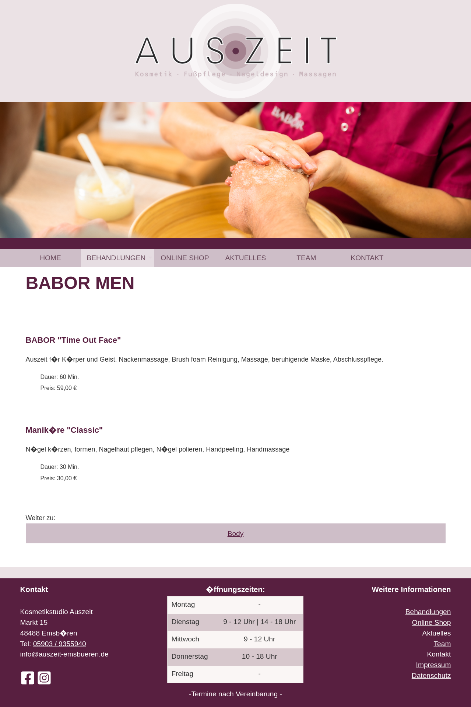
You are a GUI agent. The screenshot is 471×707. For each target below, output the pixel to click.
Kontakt (367, 258)
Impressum (433, 665)
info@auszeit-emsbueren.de (64, 654)
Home (50, 258)
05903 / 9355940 (59, 644)
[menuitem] (50, 258)
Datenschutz (431, 675)
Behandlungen (116, 258)
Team (306, 258)
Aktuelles (245, 258)
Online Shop (185, 258)
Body (236, 533)
